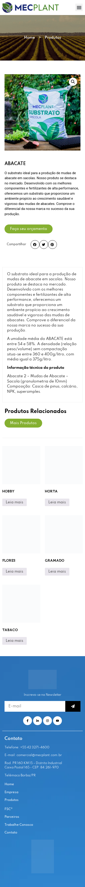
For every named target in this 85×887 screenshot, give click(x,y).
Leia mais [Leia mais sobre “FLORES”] (14, 571)
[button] (79, 7)
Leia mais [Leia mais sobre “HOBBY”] (14, 502)
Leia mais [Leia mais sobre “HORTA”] (57, 502)
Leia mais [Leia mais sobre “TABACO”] (14, 641)
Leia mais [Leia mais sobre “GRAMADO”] (57, 571)
